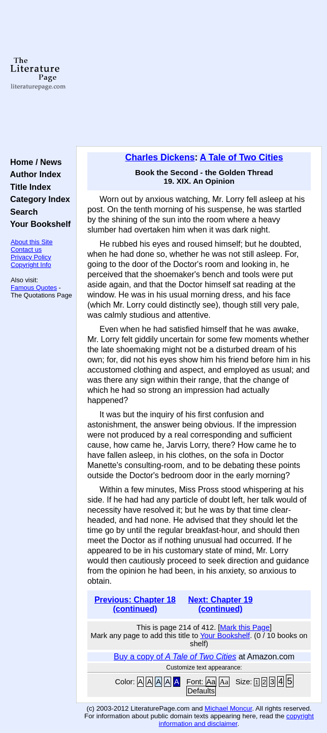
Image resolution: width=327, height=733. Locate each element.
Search (22, 211)
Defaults (201, 691)
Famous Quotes (34, 287)
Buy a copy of (175, 656)
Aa (211, 682)
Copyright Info (31, 265)
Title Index (28, 186)
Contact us (26, 249)
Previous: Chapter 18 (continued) (135, 604)
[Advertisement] (199, 74)
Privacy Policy (31, 257)
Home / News (34, 161)
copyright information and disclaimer (236, 719)
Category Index (38, 199)
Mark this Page (245, 627)
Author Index (33, 174)
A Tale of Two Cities (241, 157)
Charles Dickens (160, 157)
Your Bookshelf (38, 223)
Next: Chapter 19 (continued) (220, 604)
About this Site (32, 242)
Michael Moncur (228, 708)
